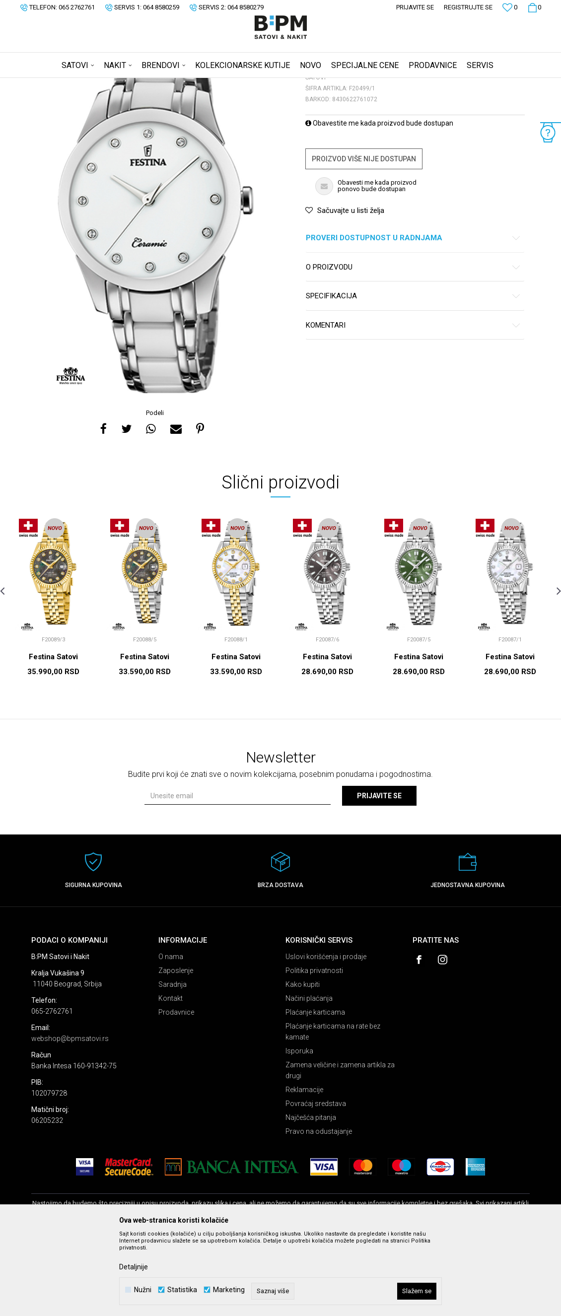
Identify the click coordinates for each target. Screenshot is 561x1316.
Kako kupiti (302, 1062)
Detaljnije (133, 1267)
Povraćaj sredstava (315, 1181)
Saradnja (172, 1062)
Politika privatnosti (314, 1048)
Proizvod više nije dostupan (364, 237)
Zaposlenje (175, 1048)
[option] (156, 292)
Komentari (413, 403)
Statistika (182, 1290)
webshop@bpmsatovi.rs (70, 1116)
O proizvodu (413, 345)
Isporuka (299, 1129)
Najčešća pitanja (310, 1195)
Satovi (130, 84)
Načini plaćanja (309, 1076)
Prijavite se (379, 874)
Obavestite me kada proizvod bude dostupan (379, 201)
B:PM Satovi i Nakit (56, 84)
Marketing (229, 1290)
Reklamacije (304, 1168)
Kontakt (170, 1076)
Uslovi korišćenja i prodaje (325, 1035)
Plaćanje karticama (315, 1090)
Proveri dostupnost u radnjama (413, 316)
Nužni (142, 1290)
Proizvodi (102, 84)
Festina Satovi (53, 734)
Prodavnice (176, 1090)
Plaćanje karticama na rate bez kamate (332, 1109)
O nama (170, 1035)
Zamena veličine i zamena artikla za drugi (340, 1148)
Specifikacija (413, 374)
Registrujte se (468, 7)
